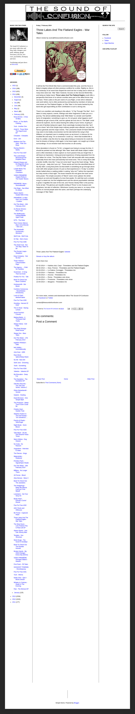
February (17, 114)
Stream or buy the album (45, 256)
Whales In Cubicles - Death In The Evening (21, 584)
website (67, 252)
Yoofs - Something (20, 366)
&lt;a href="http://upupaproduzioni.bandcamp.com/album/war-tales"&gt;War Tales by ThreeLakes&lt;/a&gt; (65, 204)
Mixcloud (15, 64)
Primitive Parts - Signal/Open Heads (21, 462)
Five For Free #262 (20, 505)
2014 (14, 94)
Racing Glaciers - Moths (19, 149)
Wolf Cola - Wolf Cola (21, 236)
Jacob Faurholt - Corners (19, 313)
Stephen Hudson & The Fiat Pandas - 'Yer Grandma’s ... (21, 415)
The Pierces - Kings (20, 453)
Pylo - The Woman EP (21, 589)
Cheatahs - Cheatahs (21, 136)
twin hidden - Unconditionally (20, 348)
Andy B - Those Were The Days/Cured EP (21, 131)
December (18, 97)
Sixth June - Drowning (21, 363)
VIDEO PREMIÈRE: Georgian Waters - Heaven (21, 559)
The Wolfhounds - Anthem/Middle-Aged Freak (20, 215)
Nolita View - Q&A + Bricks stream (20, 578)
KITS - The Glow (19, 220)
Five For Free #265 (20, 300)
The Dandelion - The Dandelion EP (20, 380)
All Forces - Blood (20, 475)
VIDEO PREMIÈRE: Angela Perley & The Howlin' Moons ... (21, 178)
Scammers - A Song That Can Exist (20, 273)
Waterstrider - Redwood (18, 457)
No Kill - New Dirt (19, 360)
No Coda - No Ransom (18, 445)
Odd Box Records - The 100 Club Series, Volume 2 (20, 385)
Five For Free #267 (20, 153)
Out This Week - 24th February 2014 (21, 205)
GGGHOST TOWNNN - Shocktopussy (21, 568)
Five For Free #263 (20, 430)
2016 (14, 88)
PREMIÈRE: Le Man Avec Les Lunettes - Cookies (21, 199)
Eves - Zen (17, 139)
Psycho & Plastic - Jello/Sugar (20, 421)
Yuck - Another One (20, 126)
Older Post (90, 379)
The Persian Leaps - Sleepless (20, 252)
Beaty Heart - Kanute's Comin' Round (20, 500)
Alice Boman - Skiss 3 (21, 478)
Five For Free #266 (20, 242)
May (15, 108)
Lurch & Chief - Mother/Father (19, 296)
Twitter (50, 298)
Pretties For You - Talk (21, 277)
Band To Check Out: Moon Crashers (20, 280)
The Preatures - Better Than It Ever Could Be (21, 404)
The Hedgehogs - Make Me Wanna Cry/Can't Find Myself (20, 488)
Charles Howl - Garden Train (19, 410)
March (16, 111)
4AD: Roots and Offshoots (19, 509)
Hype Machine (109, 43)
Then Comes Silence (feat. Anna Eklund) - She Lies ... (21, 225)
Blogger (76, 703)
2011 (14, 602)
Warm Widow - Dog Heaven (20, 440)
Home (66, 379)
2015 (14, 91)
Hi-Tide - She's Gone (21, 239)
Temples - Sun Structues (18, 536)
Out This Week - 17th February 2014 (21, 339)
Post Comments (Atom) (53, 383)
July (15, 103)
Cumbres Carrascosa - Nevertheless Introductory (21, 291)
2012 (14, 599)
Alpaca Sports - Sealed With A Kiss (21, 194)
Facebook (42, 298)
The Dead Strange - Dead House (20, 329)
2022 (14, 85)
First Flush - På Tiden (21, 564)
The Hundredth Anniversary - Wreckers (19, 231)
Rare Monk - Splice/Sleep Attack (21, 356)
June (16, 106)
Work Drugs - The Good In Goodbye (21, 541)
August (16, 100)
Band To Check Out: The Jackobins (20, 482)
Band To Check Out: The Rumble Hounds (20, 546)
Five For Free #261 (20, 572)
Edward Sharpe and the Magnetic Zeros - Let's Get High (21, 164)
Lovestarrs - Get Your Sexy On (21, 495)
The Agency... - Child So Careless (21, 268)
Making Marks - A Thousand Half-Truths (20, 319)
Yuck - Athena (18, 575)
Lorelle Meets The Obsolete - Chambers (20, 170)
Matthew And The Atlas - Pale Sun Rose (20, 143)
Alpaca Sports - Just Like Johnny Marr (20, 531)
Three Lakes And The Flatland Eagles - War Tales (21, 519)
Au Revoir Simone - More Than (20, 210)
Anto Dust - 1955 (19, 352)
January (17, 592)
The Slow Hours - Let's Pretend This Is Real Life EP (21, 526)
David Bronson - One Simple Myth (21, 399)
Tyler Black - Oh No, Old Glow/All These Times (21, 434)
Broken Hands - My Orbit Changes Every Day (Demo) (21, 553)
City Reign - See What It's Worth (21, 189)
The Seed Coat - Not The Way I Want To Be (21, 246)
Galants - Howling (20, 395)
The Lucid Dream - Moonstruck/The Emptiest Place (20, 157)
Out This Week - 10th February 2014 (21, 466)
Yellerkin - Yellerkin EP (21, 371)
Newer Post (41, 379)
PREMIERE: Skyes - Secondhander (20, 184)
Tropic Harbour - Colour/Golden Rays (19, 262)
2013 (14, 596)
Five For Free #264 (20, 368)
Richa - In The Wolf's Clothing (21, 122)
